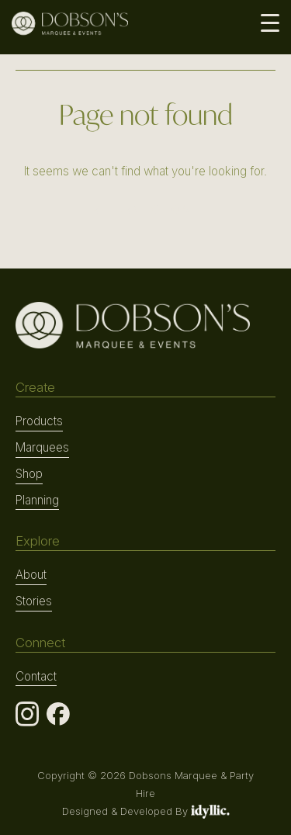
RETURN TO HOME (145, 210)
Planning (37, 500)
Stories (34, 601)
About (31, 574)
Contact (36, 676)
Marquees (42, 447)
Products (39, 421)
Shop (29, 473)
